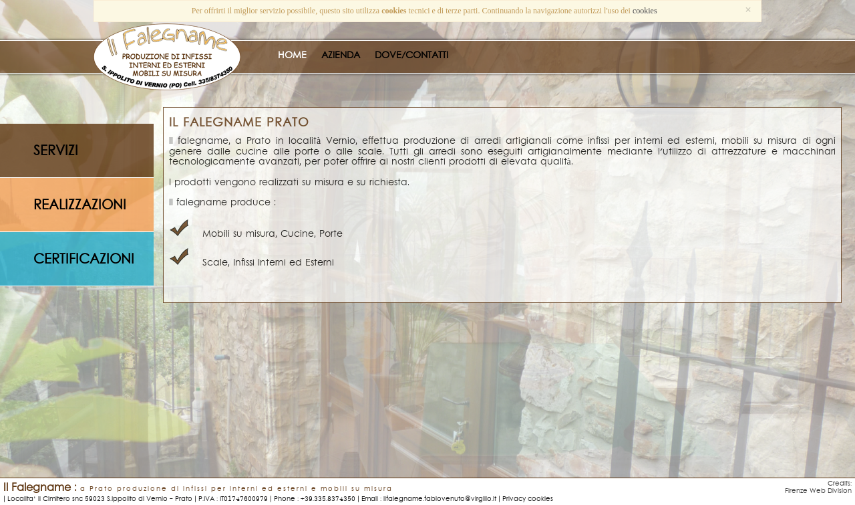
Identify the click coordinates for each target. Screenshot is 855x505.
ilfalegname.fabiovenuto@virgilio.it (439, 498)
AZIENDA (340, 55)
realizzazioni (79, 205)
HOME (292, 55)
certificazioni (83, 259)
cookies (645, 10)
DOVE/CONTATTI (411, 55)
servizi (55, 151)
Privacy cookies (527, 498)
